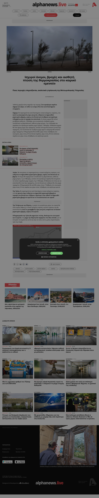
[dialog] (49, 249)
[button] (49, 250)
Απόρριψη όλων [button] (42, 253)
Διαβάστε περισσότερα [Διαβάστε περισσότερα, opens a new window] (57, 247)
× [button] (77, 240)
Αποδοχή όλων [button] (56, 253)
